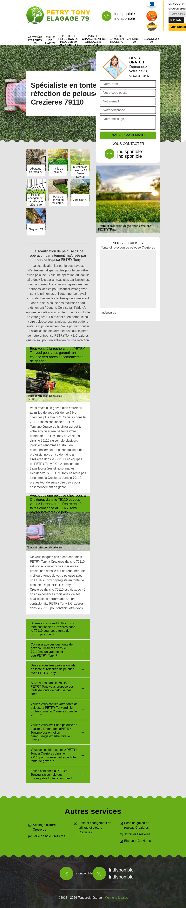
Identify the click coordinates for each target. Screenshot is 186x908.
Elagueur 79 (151, 40)
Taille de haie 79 (50, 40)
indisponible (124, 14)
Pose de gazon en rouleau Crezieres (136, 825)
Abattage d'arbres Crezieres (45, 827)
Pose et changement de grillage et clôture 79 (94, 40)
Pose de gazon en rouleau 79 (117, 40)
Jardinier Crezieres (137, 834)
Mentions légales (116, 897)
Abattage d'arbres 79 (35, 40)
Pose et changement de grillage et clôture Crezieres (94, 827)
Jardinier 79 (134, 40)
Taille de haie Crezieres (49, 836)
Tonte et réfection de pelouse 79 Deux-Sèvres (68, 40)
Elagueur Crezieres (137, 840)
